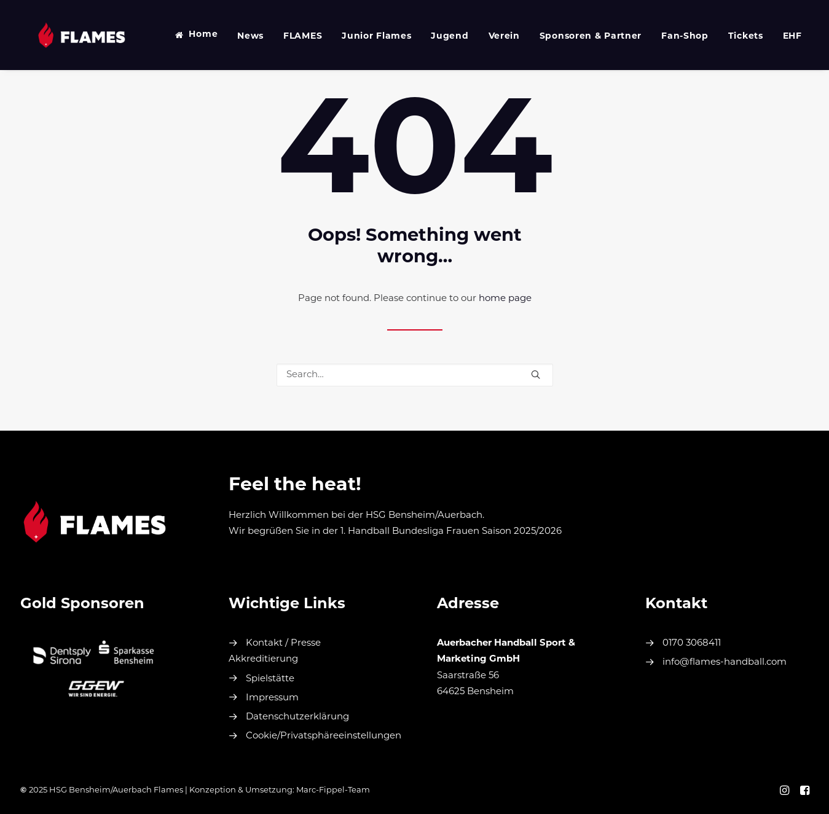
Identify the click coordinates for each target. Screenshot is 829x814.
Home (187, 34)
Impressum (272, 698)
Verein (488, 36)
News (234, 36)
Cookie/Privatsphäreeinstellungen (323, 736)
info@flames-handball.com (724, 662)
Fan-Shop (669, 36)
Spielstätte (270, 679)
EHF (776, 36)
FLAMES (286, 36)
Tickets (729, 36)
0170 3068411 (691, 643)
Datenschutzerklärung (297, 717)
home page (505, 298)
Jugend (433, 36)
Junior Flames (360, 36)
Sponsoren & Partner (575, 36)
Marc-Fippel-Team (333, 790)
